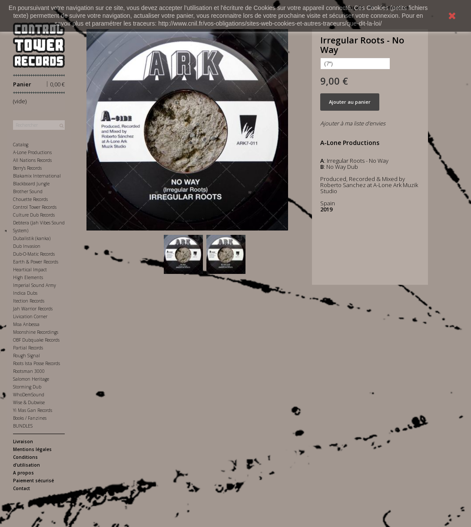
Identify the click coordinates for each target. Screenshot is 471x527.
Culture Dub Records (34, 215)
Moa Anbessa (26, 324)
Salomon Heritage (31, 379)
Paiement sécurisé (33, 481)
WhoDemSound (28, 395)
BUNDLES (23, 426)
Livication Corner (30, 316)
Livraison (23, 441)
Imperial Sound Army (34, 285)
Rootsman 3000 (29, 371)
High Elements (28, 277)
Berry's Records (27, 168)
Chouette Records (30, 199)
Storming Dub (27, 387)
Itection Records (28, 301)
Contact (21, 488)
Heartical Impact (30, 270)
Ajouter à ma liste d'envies (352, 123)
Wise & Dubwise (29, 402)
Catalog (20, 145)
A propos (23, 473)
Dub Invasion (26, 246)
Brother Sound (28, 191)
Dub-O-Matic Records (34, 254)
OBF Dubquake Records (36, 340)
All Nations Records (32, 160)
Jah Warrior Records (33, 309)
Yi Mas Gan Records (32, 410)
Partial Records (28, 348)
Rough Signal (26, 355)
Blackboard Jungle (31, 184)
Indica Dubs (25, 293)
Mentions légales (32, 449)
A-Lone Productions (32, 152)
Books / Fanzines (29, 418)
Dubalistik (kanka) (31, 238)
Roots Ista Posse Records (36, 363)
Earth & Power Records (35, 262)
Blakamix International (37, 176)
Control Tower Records (34, 207)
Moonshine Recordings (35, 332)
